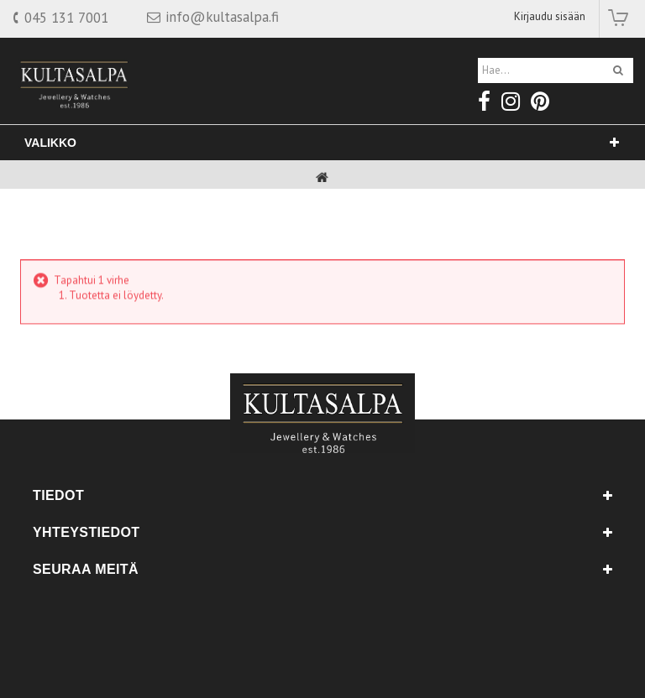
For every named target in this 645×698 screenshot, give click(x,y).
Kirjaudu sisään (549, 16)
